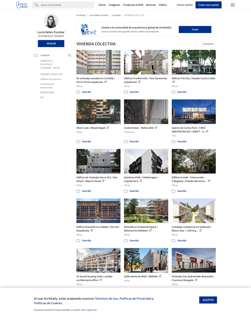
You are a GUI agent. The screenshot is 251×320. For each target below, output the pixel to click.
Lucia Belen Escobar (51, 32)
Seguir (51, 43)
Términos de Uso (106, 298)
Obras (102, 5)
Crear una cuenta (208, 5)
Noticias (151, 5)
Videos (163, 5)
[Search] (67, 4)
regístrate (92, 310)
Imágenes (114, 5)
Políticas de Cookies (48, 303)
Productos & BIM (133, 5)
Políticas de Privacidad (135, 298)
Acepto (208, 300)
